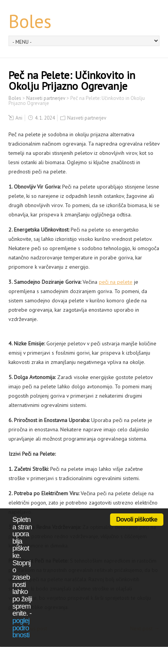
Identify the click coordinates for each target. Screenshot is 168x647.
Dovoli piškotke (136, 519)
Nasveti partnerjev (86, 118)
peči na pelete (115, 281)
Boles (29, 21)
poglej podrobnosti (20, 627)
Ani (18, 118)
